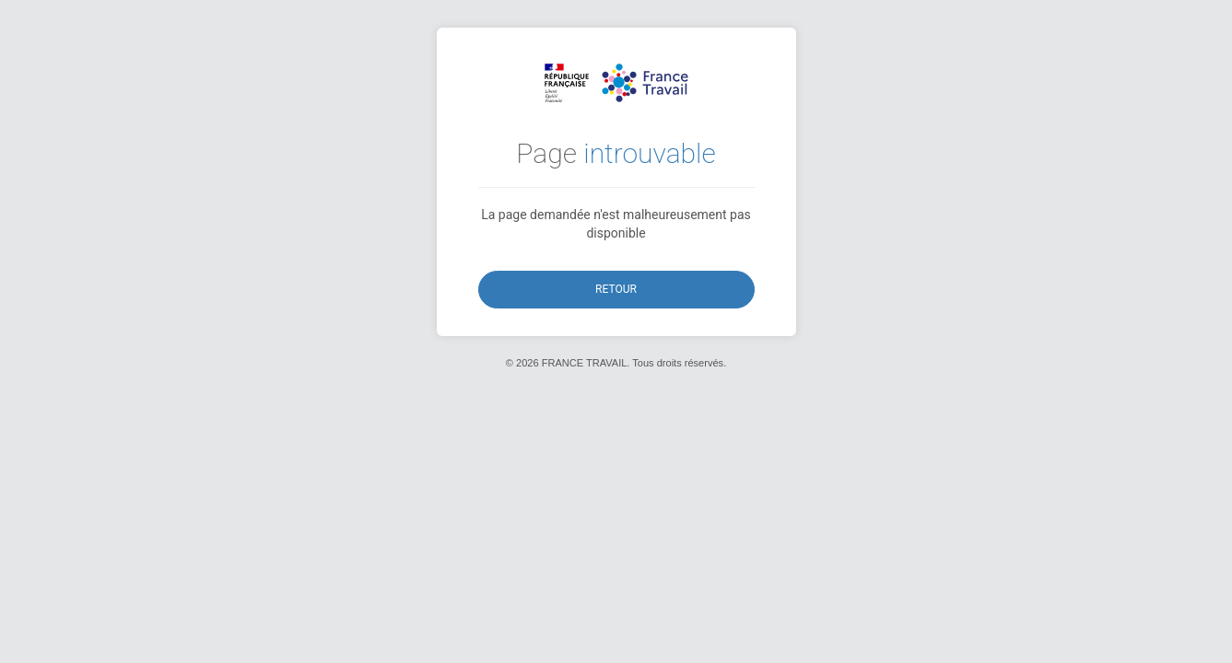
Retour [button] (616, 289)
